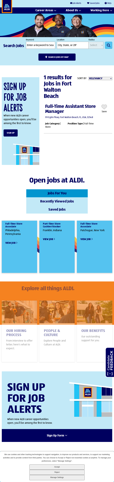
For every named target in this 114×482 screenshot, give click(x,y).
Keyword (30, 40)
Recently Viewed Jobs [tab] (57, 193)
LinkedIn (78, 445)
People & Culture (52, 318)
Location (60, 40)
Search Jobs (108, 45)
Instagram (98, 445)
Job (77, 3)
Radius (92, 40)
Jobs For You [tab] (20, 193)
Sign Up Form (55, 418)
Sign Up (11, 133)
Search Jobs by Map (58, 57)
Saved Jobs (95, 3)
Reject (57, 472)
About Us (72, 10)
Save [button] (104, 111)
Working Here (100, 10)
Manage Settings (57, 477)
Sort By (82, 78)
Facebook (88, 445)
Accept (57, 467)
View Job (10, 226)
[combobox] (73, 45)
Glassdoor (108, 445)
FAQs (109, 3)
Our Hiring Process (16, 318)
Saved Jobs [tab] (93, 193)
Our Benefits (93, 316)
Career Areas (44, 10)
